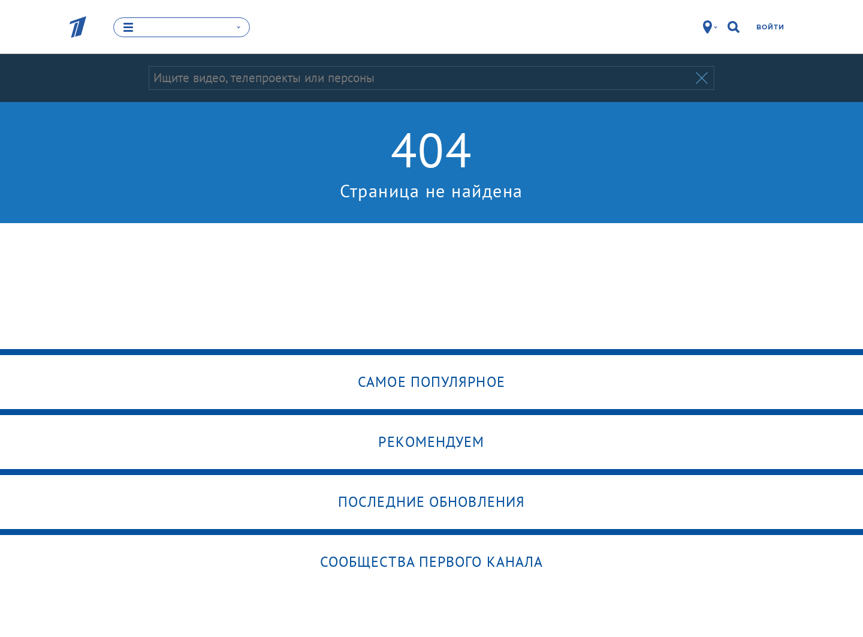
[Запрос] (421, 78)
